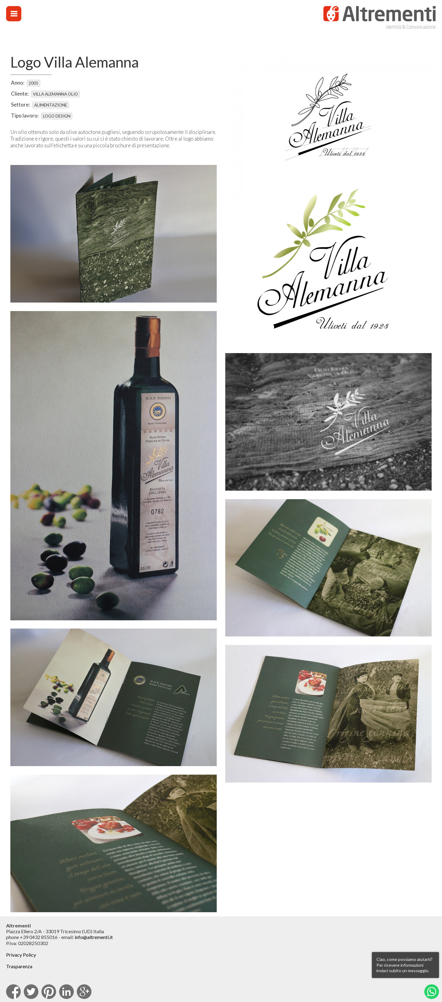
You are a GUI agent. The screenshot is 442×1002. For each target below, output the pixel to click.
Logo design (56, 116)
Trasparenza (19, 966)
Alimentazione (50, 105)
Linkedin (66, 991)
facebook (13, 991)
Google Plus (84, 991)
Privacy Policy (21, 955)
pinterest (48, 991)
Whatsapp (431, 991)
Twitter (31, 991)
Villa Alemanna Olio (55, 94)
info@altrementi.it (94, 937)
